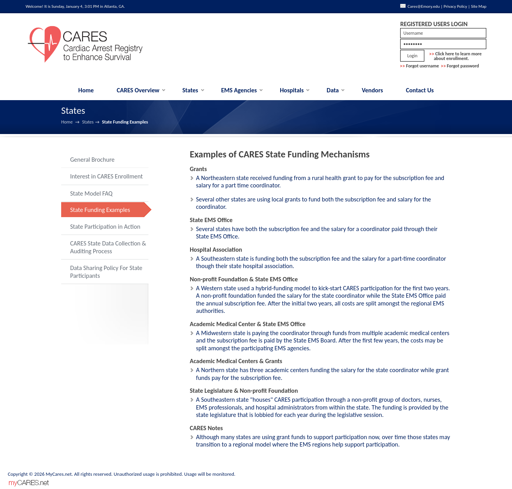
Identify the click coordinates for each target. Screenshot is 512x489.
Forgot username (422, 66)
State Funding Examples (100, 210)
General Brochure (92, 159)
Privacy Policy (455, 6)
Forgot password (463, 66)
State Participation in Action (105, 226)
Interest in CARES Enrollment (106, 176)
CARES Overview (138, 90)
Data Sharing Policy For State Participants (106, 271)
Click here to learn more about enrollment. (455, 56)
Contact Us (420, 90)
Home (86, 90)
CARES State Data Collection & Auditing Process (108, 247)
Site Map (479, 6)
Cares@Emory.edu (424, 6)
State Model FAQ (91, 193)
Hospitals (292, 90)
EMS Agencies (239, 90)
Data (333, 90)
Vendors (372, 90)
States (190, 90)
